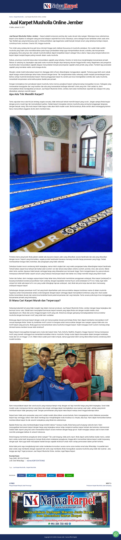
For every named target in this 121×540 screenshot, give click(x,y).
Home (11, 17)
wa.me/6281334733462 (36, 461)
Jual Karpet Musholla (19, 467)
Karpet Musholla (19, 17)
